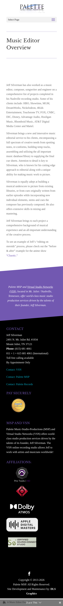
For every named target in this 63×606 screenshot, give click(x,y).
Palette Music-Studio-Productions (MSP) (28, 429)
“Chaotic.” (12, 255)
